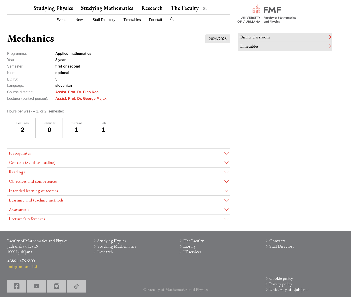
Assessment (19, 209)
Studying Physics (53, 7)
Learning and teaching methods (36, 200)
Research (152, 7)
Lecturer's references (27, 219)
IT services (192, 252)
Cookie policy (281, 278)
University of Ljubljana (288, 289)
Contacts (277, 241)
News (79, 20)
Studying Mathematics (107, 7)
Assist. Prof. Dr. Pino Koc (76, 92)
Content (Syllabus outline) (32, 162)
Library (189, 246)
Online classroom (255, 37)
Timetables (132, 20)
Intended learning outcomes (33, 190)
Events (61, 20)
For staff (155, 20)
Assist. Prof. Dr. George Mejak (81, 98)
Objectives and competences (33, 181)
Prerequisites (20, 153)
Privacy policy (280, 284)
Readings (17, 172)
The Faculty (185, 7)
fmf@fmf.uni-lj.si (22, 266)
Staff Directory (104, 20)
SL (205, 9)
